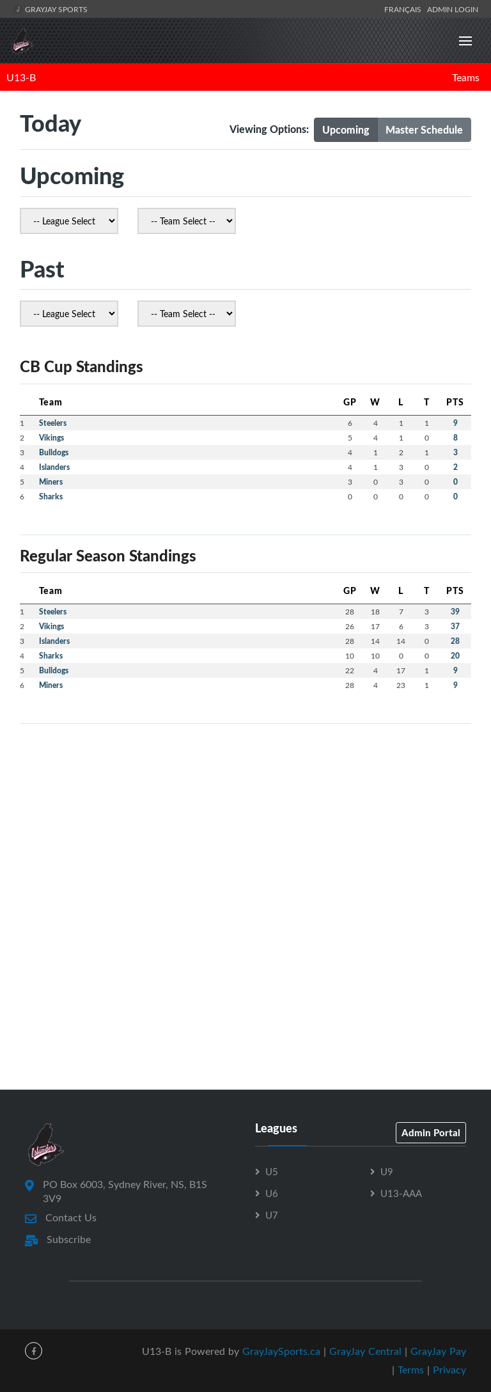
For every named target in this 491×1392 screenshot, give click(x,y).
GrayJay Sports (50, 9)
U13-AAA (401, 1193)
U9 (386, 1171)
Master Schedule (424, 129)
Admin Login (452, 9)
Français (404, 9)
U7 (271, 1214)
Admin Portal (430, 1132)
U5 (271, 1171)
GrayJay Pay (438, 1351)
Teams (465, 77)
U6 (271, 1193)
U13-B (21, 77)
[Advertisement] (245, 823)
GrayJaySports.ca (281, 1351)
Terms (411, 1370)
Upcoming (346, 129)
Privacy (449, 1370)
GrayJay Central (365, 1351)
